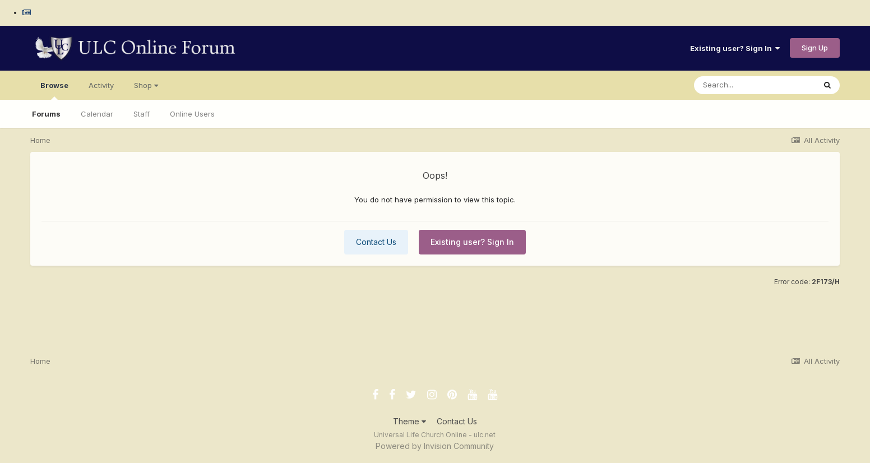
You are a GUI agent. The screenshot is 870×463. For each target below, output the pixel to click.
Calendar (97, 113)
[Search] (754, 85)
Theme (409, 421)
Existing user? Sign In (735, 48)
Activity (101, 85)
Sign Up (815, 47)
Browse (54, 90)
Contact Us (376, 242)
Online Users (192, 113)
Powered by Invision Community (435, 446)
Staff (141, 113)
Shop (146, 85)
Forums (46, 113)
